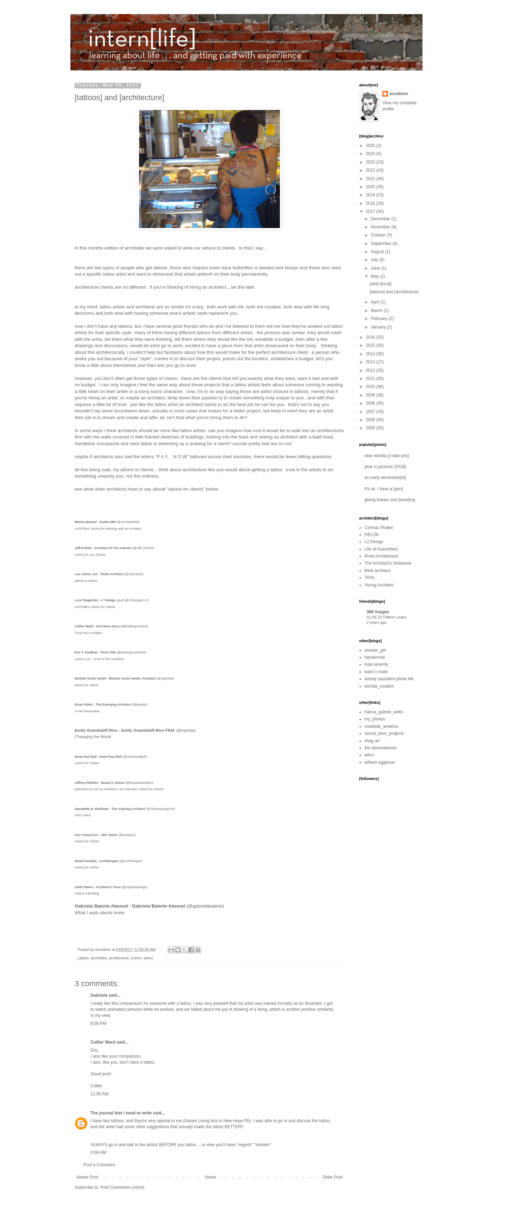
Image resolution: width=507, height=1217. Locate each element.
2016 (371, 337)
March (377, 310)
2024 (371, 153)
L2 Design (373, 541)
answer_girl (375, 650)
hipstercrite (374, 657)
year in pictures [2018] (385, 466)
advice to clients (86, 581)
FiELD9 (371, 534)
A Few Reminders (87, 711)
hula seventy (376, 664)
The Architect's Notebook (387, 563)
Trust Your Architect (88, 633)
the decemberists (380, 747)
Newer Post (87, 1177)
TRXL (369, 577)
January (379, 327)
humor (136, 958)
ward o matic (376, 671)
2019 (371, 194)
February (380, 318)
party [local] (380, 283)
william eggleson (379, 762)
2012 (371, 370)
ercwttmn (398, 93)
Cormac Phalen (379, 527)
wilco (369, 754)
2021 (371, 178)
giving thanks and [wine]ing (389, 499)
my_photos (374, 719)
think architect (377, 570)
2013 (371, 361)
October (379, 235)
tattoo (148, 958)
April (375, 302)
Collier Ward (102, 1042)
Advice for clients (87, 867)
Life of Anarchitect (381, 549)
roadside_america (381, 726)
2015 (371, 345)
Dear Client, (83, 815)
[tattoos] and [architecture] (394, 291)
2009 (371, 395)
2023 (371, 162)
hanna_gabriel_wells (383, 711)
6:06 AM (98, 1152)
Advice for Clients (87, 763)
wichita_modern (379, 686)
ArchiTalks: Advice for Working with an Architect (108, 528)
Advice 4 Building (87, 893)
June (376, 268)
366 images (378, 611)
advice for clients (86, 685)
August (378, 251)
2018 (371, 203)
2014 (371, 353)
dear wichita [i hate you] (386, 455)
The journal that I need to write (121, 1113)
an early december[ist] (385, 477)
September (382, 243)
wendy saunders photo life (388, 678)
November (381, 227)
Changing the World (93, 736)
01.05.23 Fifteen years (386, 617)
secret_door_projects (384, 733)
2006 (371, 419)
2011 (371, 378)
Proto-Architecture (381, 556)
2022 (371, 170)
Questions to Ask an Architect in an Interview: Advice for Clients (119, 789)
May (375, 276)
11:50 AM (99, 1094)
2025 (371, 145)
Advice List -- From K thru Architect (99, 659)
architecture (119, 958)
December (381, 218)
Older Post (333, 1177)
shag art (372, 740)
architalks (99, 958)
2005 (371, 427)
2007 (371, 411)
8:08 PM (98, 1023)
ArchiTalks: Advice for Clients (95, 607)
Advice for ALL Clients (90, 555)
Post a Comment (99, 1164)
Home (210, 1177)
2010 (371, 386)
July (375, 259)
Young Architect (379, 585)
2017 (371, 211)
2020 (371, 186)
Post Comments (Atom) (122, 1187)
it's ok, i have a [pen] (383, 488)
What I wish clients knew (100, 912)
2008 (371, 403)
